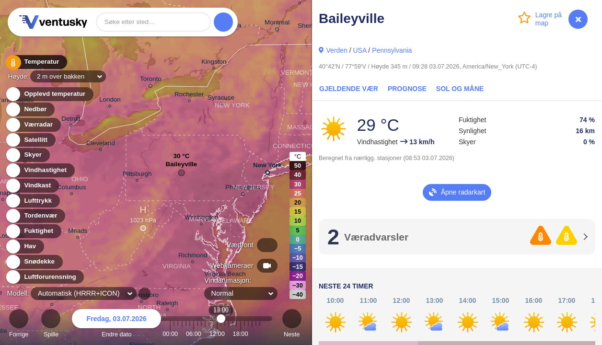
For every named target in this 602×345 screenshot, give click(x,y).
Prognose (407, 88)
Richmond (193, 257)
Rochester (189, 96)
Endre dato (116, 324)
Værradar (33, 125)
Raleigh (167, 304)
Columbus (71, 189)
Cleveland (100, 144)
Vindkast (32, 186)
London (110, 101)
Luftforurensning (44, 277)
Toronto (151, 80)
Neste (291, 324)
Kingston (213, 63)
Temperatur (36, 62)
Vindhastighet (40, 170)
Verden (336, 50)
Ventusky (51, 22)
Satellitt (30, 140)
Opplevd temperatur (49, 94)
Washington (201, 219)
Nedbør (30, 109)
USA (359, 50)
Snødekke (34, 262)
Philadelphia (242, 189)
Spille (50, 324)
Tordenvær (35, 216)
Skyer (27, 155)
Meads (77, 232)
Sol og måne (460, 88)
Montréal (277, 24)
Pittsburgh (137, 175)
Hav (24, 246)
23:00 (259, 333)
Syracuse (221, 99)
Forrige (19, 324)
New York (267, 166)
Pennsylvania (392, 50)
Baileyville (181, 166)
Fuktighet (33, 231)
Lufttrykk (32, 201)
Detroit (71, 120)
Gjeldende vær (348, 88)
